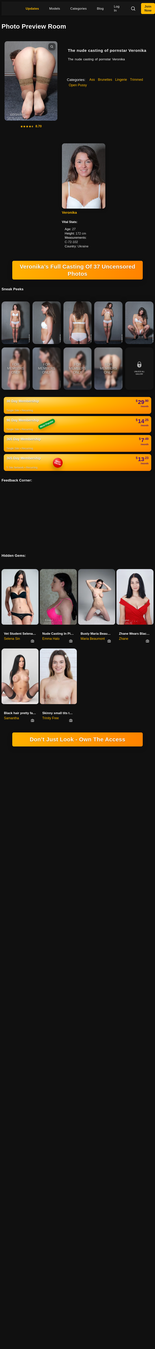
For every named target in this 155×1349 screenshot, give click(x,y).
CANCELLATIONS (81, 888)
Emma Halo (50, 629)
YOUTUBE (126, 882)
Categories (78, 8)
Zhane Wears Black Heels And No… (136, 624)
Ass (92, 80)
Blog (100, 8)
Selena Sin (12, 629)
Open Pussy (78, 85)
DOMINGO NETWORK (61, 867)
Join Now (147, 8)
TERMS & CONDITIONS (50, 888)
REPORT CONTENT (110, 888)
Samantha (11, 708)
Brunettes (105, 80)
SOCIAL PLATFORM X (80, 882)
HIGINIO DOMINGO (50, 882)
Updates (32, 8)
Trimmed (136, 80)
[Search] (133, 8)
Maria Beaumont (93, 629)
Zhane (123, 629)
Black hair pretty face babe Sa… (21, 703)
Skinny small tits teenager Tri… (59, 703)
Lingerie (121, 80)
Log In (117, 8)
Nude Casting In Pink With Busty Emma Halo (59, 624)
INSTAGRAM (107, 882)
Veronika (69, 212)
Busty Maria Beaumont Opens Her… (98, 624)
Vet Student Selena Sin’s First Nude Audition (21, 624)
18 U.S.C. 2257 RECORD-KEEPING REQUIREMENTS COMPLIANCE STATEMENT (77, 775)
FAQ (130, 888)
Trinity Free (50, 708)
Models (54, 8)
